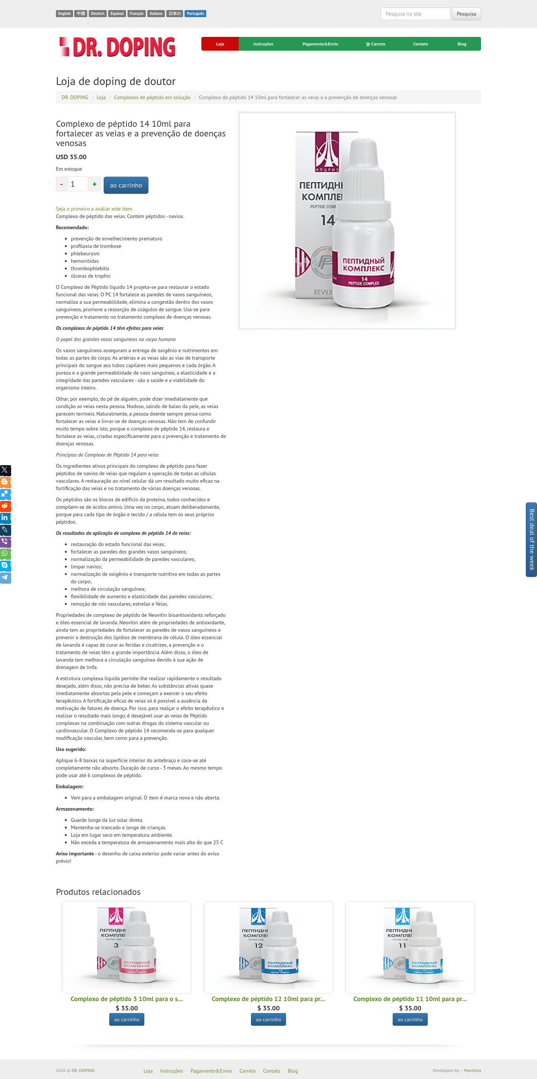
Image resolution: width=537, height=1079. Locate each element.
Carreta (375, 44)
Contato (420, 44)
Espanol (116, 13)
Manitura (472, 1070)
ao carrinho (126, 185)
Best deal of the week (532, 540)
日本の (175, 13)
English (64, 13)
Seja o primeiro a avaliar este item (94, 208)
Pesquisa (466, 13)
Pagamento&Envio (320, 44)
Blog (462, 44)
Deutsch (97, 13)
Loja (220, 44)
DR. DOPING (83, 1070)
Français (137, 13)
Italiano (156, 13)
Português (195, 13)
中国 (81, 13)
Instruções (263, 44)
